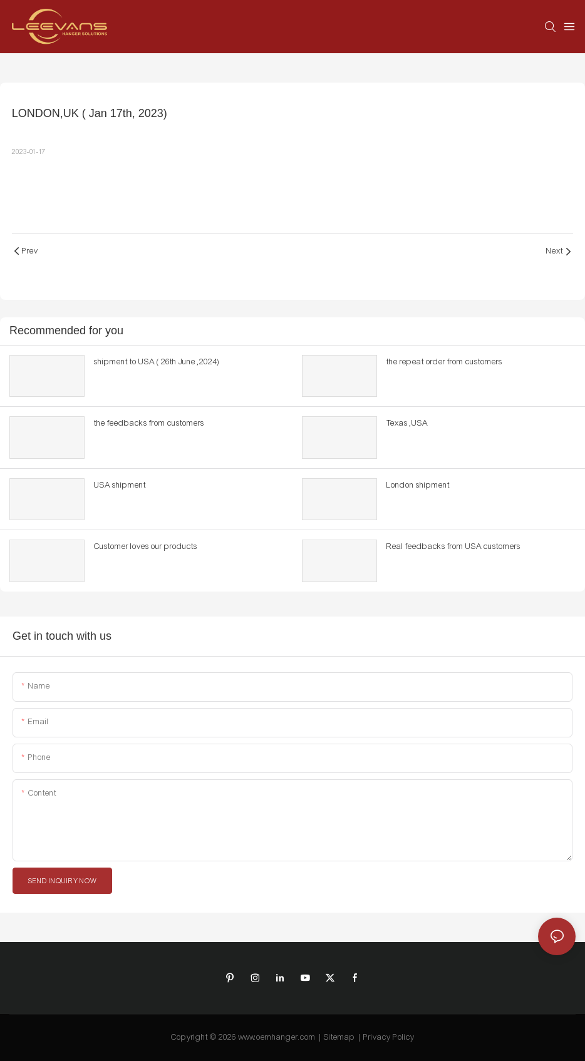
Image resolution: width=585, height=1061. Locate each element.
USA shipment (120, 485)
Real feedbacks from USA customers (453, 546)
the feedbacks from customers (149, 423)
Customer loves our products (145, 546)
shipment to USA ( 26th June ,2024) (156, 362)
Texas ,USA (407, 423)
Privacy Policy (389, 1037)
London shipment (418, 485)
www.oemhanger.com (277, 1037)
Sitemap (339, 1037)
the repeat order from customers (444, 362)
